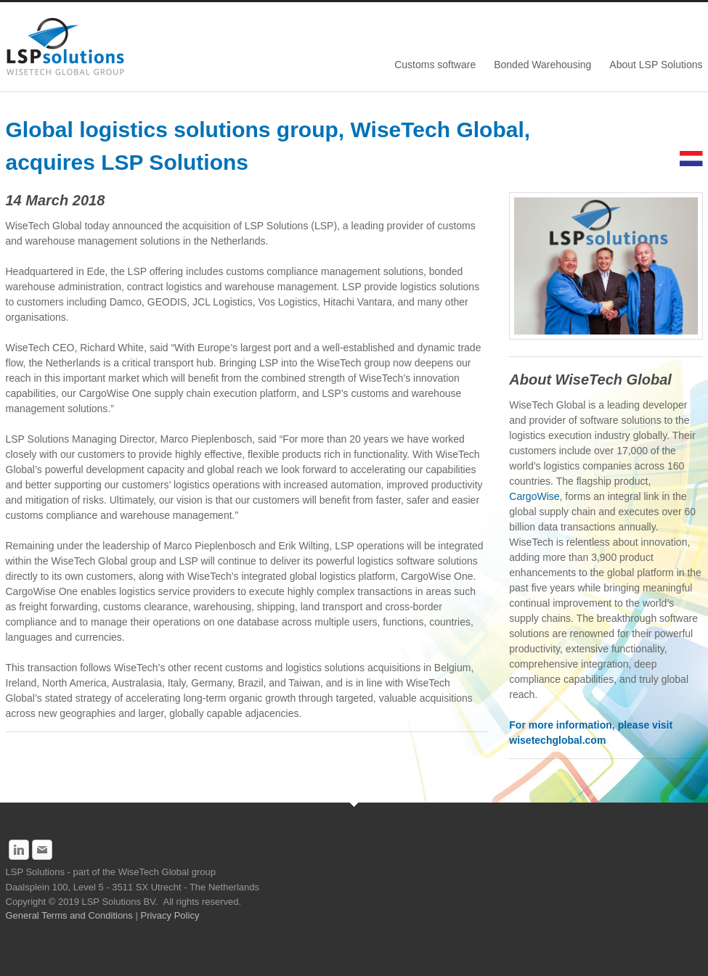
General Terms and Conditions (71, 915)
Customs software (435, 64)
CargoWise (534, 496)
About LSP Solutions (655, 64)
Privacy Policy (171, 915)
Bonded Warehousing (542, 64)
